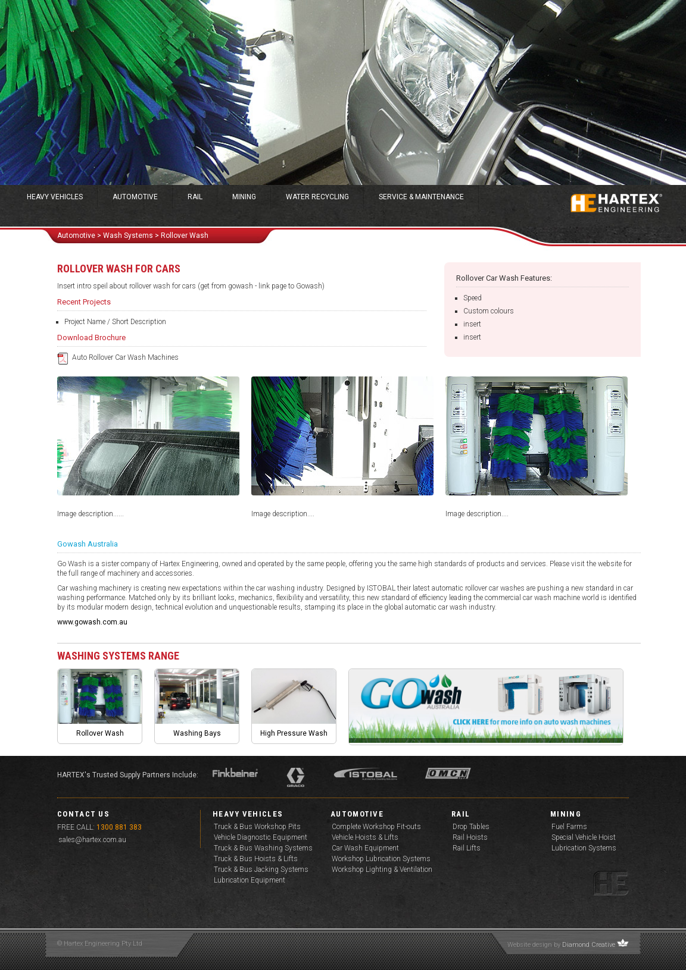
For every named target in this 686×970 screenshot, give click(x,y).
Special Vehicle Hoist (583, 837)
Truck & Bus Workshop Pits (257, 827)
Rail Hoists (470, 837)
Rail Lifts (467, 848)
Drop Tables (471, 827)
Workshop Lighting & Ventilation (382, 869)
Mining (244, 197)
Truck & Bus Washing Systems (263, 848)
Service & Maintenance (421, 197)
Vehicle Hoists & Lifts (365, 837)
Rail (195, 197)
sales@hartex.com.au (92, 840)
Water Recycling (317, 197)
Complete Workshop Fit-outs (376, 827)
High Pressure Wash (294, 733)
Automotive (135, 197)
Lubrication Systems (583, 848)
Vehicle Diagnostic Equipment (260, 837)
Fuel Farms (569, 827)
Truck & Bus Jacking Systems (261, 869)
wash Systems (128, 235)
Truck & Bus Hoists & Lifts (256, 859)
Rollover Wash (100, 733)
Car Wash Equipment (365, 848)
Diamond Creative (588, 945)
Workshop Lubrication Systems (381, 859)
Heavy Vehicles (55, 197)
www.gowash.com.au (92, 622)
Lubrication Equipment (249, 880)
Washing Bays (197, 733)
